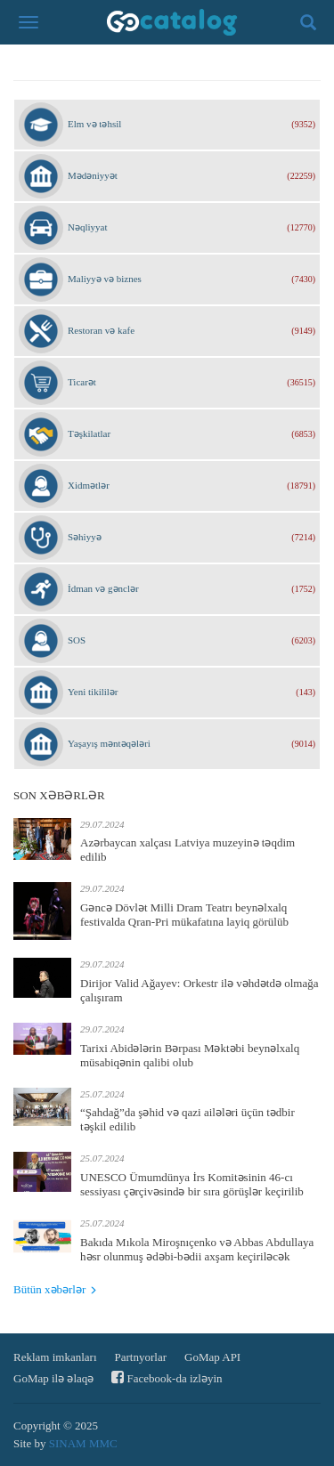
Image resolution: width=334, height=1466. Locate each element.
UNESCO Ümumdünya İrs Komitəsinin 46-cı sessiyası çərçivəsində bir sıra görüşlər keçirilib (192, 1184)
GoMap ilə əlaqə (53, 1378)
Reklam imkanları (55, 1357)
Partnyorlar (141, 1357)
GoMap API (212, 1357)
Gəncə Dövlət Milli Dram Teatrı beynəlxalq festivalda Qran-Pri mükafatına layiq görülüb (184, 914)
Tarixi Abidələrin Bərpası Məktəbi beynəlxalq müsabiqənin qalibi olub (189, 1055)
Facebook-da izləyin (166, 1377)
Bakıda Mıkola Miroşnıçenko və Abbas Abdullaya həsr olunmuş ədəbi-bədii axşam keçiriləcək (197, 1249)
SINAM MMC (83, 1443)
